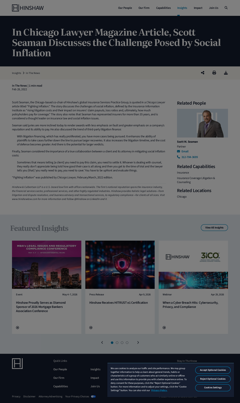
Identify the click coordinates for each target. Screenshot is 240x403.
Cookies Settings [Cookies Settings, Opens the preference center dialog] (213, 387)
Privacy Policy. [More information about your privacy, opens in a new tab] (159, 390)
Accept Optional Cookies (213, 370)
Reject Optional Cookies (213, 379)
